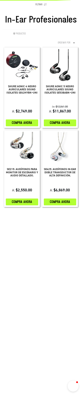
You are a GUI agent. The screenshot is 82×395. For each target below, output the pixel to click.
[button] (73, 386)
